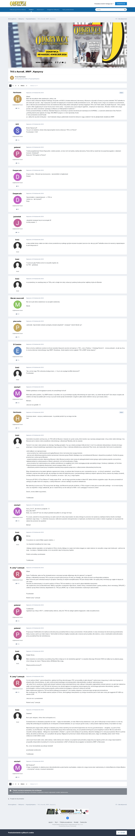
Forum (31, 10)
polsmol (17, 147)
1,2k (17, 140)
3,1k (17, 163)
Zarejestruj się (121, 3)
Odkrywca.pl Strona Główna (18, 9)
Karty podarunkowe (68, 9)
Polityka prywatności (66, 822)
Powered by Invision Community (67, 826)
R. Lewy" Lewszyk (17, 568)
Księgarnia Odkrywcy (53, 9)
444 (17, 402)
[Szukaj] (104, 9)
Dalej (22, 85)
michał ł (17, 387)
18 (17, 186)
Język (50, 822)
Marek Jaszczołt (17, 298)
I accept (121, 832)
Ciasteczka (83, 822)
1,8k (17, 232)
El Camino (17, 344)
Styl (56, 822)
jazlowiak (17, 217)
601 (17, 314)
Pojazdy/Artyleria (34, 79)
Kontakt (76, 822)
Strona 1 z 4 (34, 85)
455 (17, 583)
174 (17, 360)
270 (17, 337)
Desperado (17, 170)
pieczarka (17, 321)
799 (17, 108)
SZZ (17, 124)
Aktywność (40, 9)
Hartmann (22, 77)
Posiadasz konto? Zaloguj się (103, 3)
